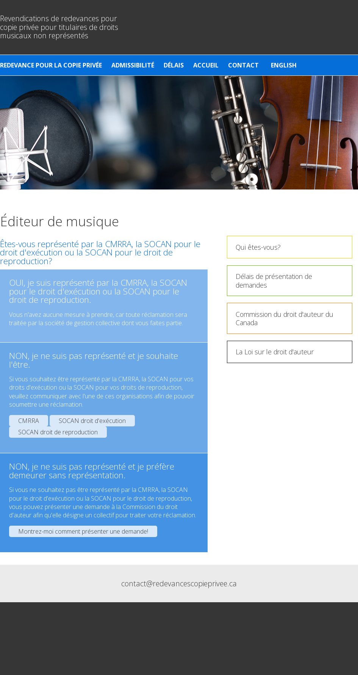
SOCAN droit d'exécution (92, 421)
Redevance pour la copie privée (51, 65)
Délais (174, 65)
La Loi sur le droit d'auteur (275, 351)
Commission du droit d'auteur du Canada (284, 318)
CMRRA (28, 421)
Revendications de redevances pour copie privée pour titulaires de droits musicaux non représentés (59, 27)
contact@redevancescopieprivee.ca (179, 583)
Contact (243, 65)
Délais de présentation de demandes (274, 280)
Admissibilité (132, 65)
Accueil (206, 65)
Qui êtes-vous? (258, 247)
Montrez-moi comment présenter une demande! (83, 531)
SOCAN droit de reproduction (58, 432)
